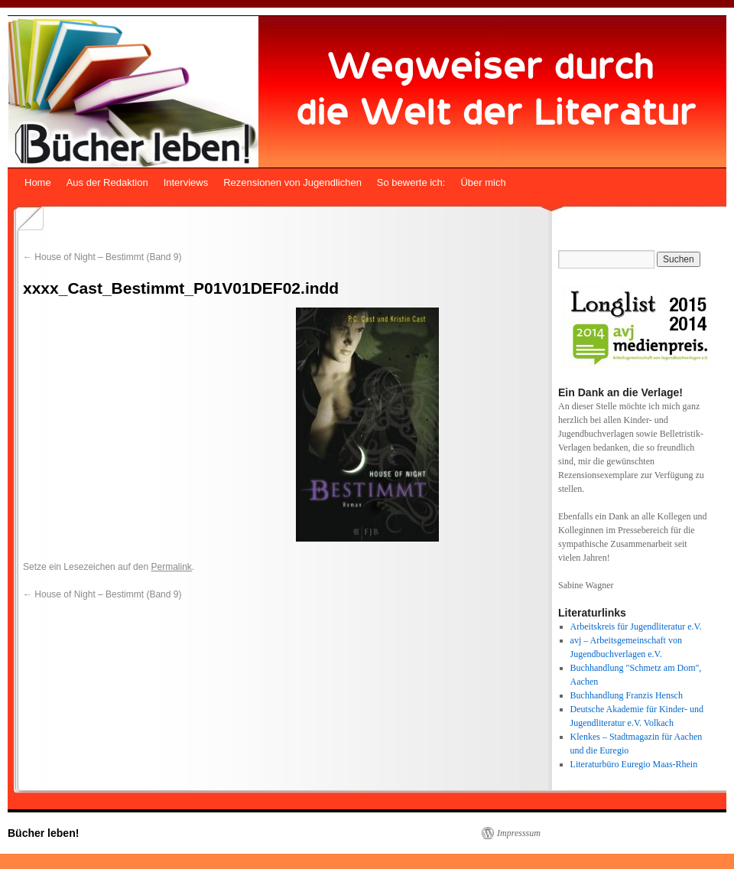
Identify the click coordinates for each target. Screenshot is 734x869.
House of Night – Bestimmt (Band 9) (102, 257)
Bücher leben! (43, 833)
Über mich (482, 182)
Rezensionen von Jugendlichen (292, 182)
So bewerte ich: (411, 182)
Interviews (186, 182)
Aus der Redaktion (107, 182)
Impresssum (519, 833)
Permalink (171, 566)
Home (37, 182)
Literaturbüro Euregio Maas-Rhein (634, 764)
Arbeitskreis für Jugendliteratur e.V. (636, 626)
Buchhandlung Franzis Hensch (626, 695)
